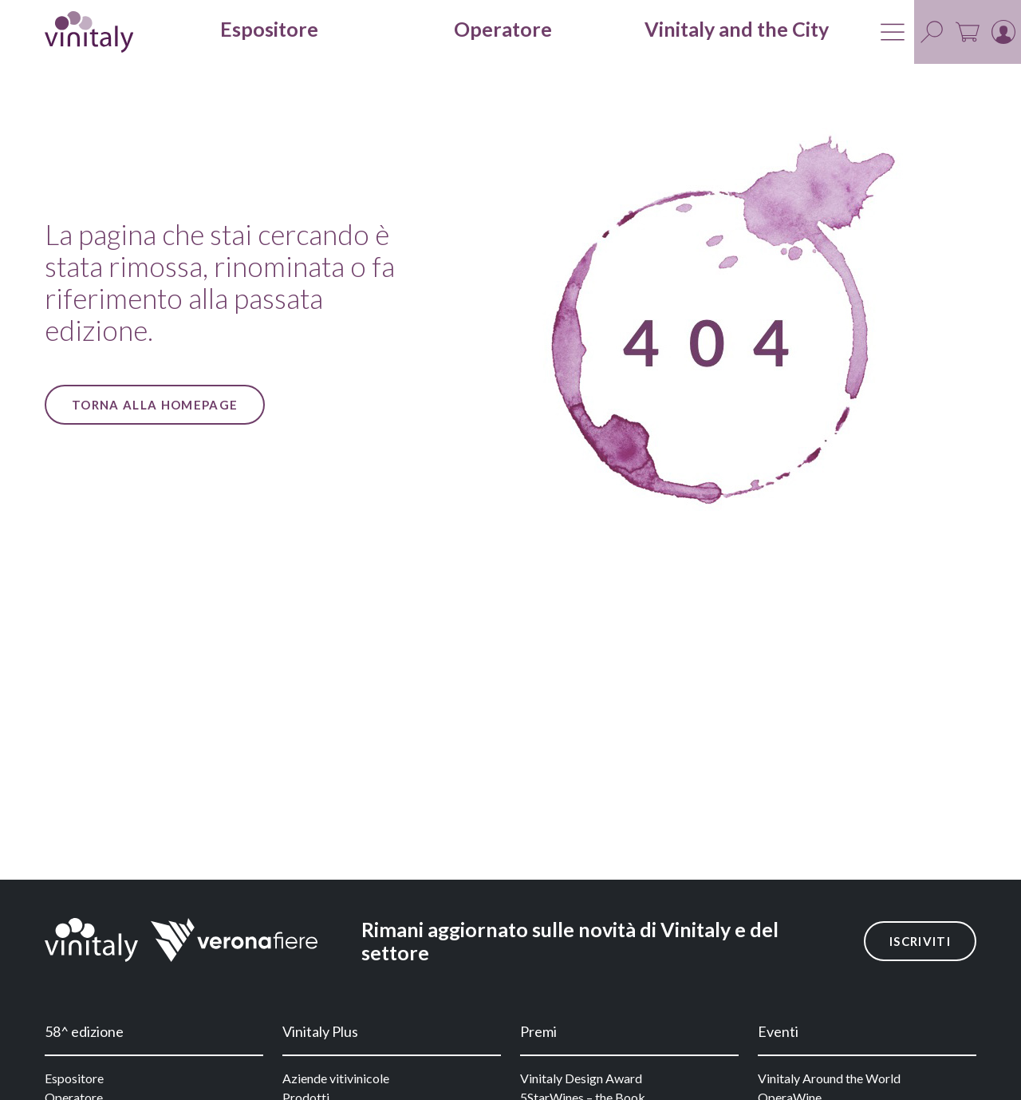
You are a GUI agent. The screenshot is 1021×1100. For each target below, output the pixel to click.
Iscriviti (920, 941)
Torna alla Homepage (155, 405)
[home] (89, 32)
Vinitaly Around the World (829, 1078)
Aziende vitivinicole (335, 1078)
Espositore (74, 1078)
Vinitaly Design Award (581, 1078)
